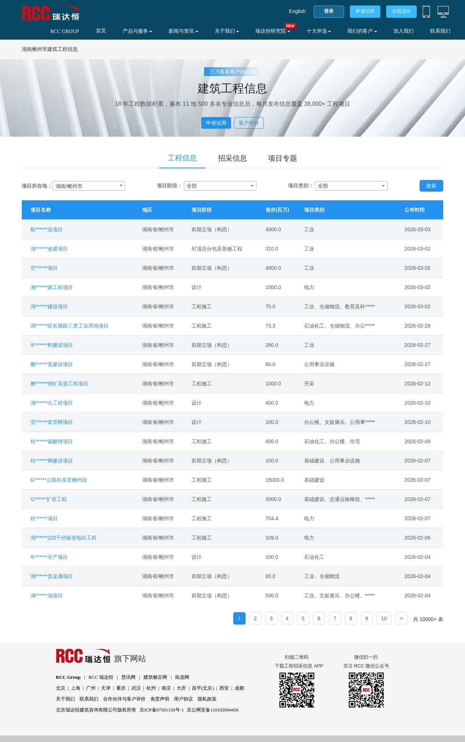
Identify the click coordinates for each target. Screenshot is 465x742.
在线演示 (401, 11)
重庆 (121, 688)
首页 (101, 30)
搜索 (431, 186)
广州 (91, 688)
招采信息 (232, 158)
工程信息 (182, 158)
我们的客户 (362, 31)
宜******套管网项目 (52, 422)
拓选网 (182, 677)
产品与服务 (138, 31)
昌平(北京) (203, 688)
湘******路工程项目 (52, 287)
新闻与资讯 (183, 31)
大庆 (181, 688)
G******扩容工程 (49, 499)
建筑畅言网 (155, 677)
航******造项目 (47, 229)
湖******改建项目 (49, 249)
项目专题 (282, 158)
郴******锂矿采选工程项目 (59, 383)
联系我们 (440, 31)
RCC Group (68, 677)
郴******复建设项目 (52, 364)
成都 (239, 688)
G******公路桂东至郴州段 (59, 480)
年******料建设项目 (52, 345)
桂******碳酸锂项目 (52, 441)
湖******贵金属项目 (52, 576)
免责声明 (159, 699)
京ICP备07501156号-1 (162, 710)
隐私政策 (207, 699)
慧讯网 (128, 677)
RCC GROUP (64, 31)
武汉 (136, 688)
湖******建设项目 (49, 306)
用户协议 (183, 699)
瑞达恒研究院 (272, 31)
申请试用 (365, 11)
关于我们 (227, 31)
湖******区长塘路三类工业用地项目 (70, 326)
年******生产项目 (49, 557)
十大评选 (319, 31)
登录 (328, 11)
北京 (60, 688)
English (297, 11)
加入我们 (403, 31)
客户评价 (249, 123)
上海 (75, 688)
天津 (105, 688)
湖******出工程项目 (52, 403)
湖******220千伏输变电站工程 (64, 538)
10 (384, 618)
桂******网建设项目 (52, 461)
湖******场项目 (47, 595)
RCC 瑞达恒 (101, 677)
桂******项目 (44, 518)
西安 (224, 688)
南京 (166, 688)
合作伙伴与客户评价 (124, 699)
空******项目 (44, 268)
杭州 (151, 688)
